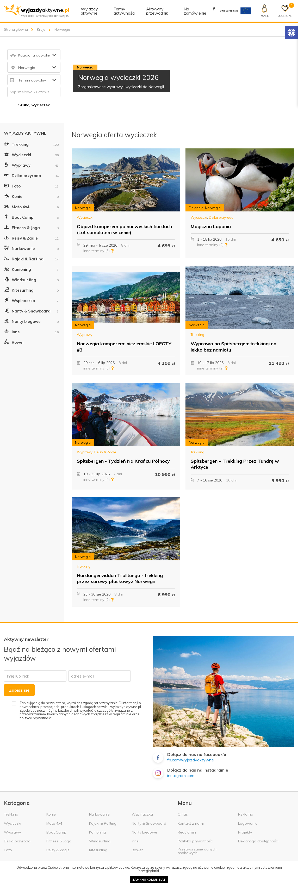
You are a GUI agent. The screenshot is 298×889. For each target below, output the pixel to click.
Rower (14, 341)
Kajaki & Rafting (31, 258)
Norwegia (83, 208)
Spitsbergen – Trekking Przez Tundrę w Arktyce (235, 464)
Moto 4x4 (31, 206)
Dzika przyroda (31, 175)
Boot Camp (31, 216)
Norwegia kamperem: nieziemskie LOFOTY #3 (124, 347)
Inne (31, 331)
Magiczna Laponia (211, 226)
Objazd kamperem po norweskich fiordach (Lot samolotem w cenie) (124, 229)
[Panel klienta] (264, 10)
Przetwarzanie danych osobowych (197, 851)
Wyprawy (31, 164)
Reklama (245, 814)
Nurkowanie (31, 248)
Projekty (245, 832)
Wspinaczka (31, 300)
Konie (31, 195)
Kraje (41, 29)
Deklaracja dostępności (258, 841)
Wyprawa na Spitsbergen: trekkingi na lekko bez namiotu (233, 347)
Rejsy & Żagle (31, 237)
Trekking (31, 143)
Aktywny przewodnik (157, 11)
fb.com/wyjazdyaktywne (190, 759)
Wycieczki (31, 154)
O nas (183, 814)
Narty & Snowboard (31, 310)
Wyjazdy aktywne (89, 11)
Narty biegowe (31, 320)
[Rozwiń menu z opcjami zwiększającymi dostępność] (291, 32)
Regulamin (187, 832)
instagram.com (180, 775)
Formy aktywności (124, 11)
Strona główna (16, 29)
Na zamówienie (195, 11)
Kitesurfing (31, 289)
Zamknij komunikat (149, 879)
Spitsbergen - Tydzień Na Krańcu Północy (123, 461)
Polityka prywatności (195, 841)
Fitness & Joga (31, 227)
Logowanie (247, 823)
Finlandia (196, 208)
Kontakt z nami (191, 823)
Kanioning (31, 268)
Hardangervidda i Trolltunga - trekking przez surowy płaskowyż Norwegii (120, 578)
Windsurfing (31, 279)
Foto (31, 185)
